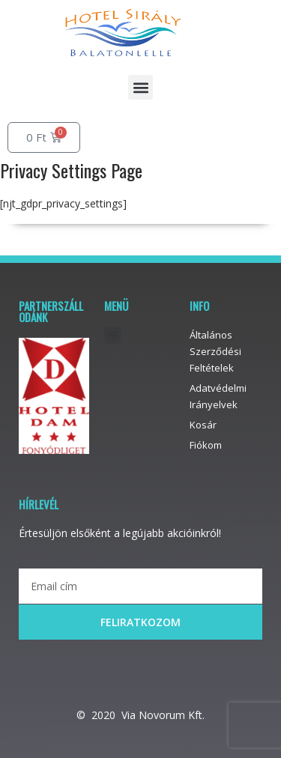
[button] (140, 87)
